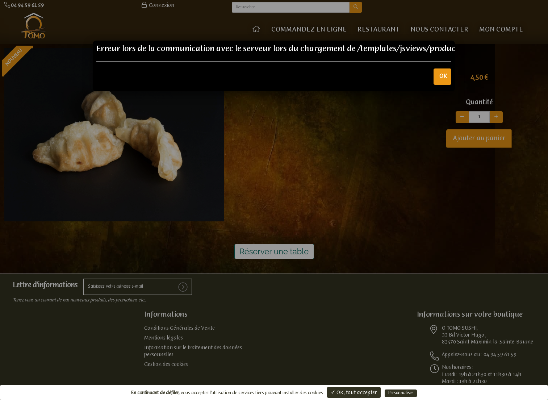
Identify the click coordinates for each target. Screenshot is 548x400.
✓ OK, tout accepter (354, 393)
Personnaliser (400, 393)
